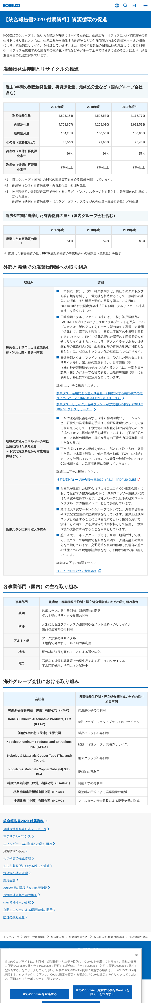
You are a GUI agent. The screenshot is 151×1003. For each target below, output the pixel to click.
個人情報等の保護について (93, 949)
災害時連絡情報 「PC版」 (92, 956)
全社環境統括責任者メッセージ (24, 829)
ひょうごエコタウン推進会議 (76, 571)
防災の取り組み (14, 917)
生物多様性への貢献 (17, 902)
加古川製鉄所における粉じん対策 (26, 866)
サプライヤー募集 (13, 956)
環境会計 (9, 880)
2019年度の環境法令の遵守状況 (25, 888)
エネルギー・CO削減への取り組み (27, 844)
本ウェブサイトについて (17, 964)
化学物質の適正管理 (17, 858)
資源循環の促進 (14, 851)
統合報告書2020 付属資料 (23, 821)
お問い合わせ (85, 964)
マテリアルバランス (17, 836)
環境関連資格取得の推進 (20, 895)
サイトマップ (11, 949)
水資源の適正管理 (15, 873)
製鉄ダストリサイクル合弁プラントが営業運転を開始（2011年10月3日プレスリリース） (99, 406)
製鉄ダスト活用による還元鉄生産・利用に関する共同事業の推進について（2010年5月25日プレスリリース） (99, 395)
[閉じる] (136, 972)
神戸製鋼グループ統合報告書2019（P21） (96, 479)
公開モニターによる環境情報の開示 (28, 910)
